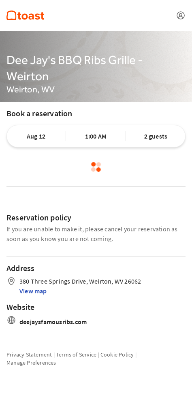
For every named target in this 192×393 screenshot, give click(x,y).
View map (33, 291)
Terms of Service (76, 354)
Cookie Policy (117, 354)
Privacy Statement (29, 354)
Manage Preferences (31, 362)
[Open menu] (180, 15)
